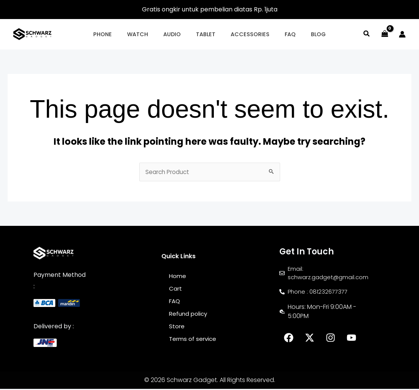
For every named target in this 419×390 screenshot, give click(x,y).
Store (177, 328)
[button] (115, 34)
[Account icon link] (402, 34)
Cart (176, 289)
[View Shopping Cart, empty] (384, 34)
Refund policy (189, 315)
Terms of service (194, 341)
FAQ (175, 302)
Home (178, 276)
